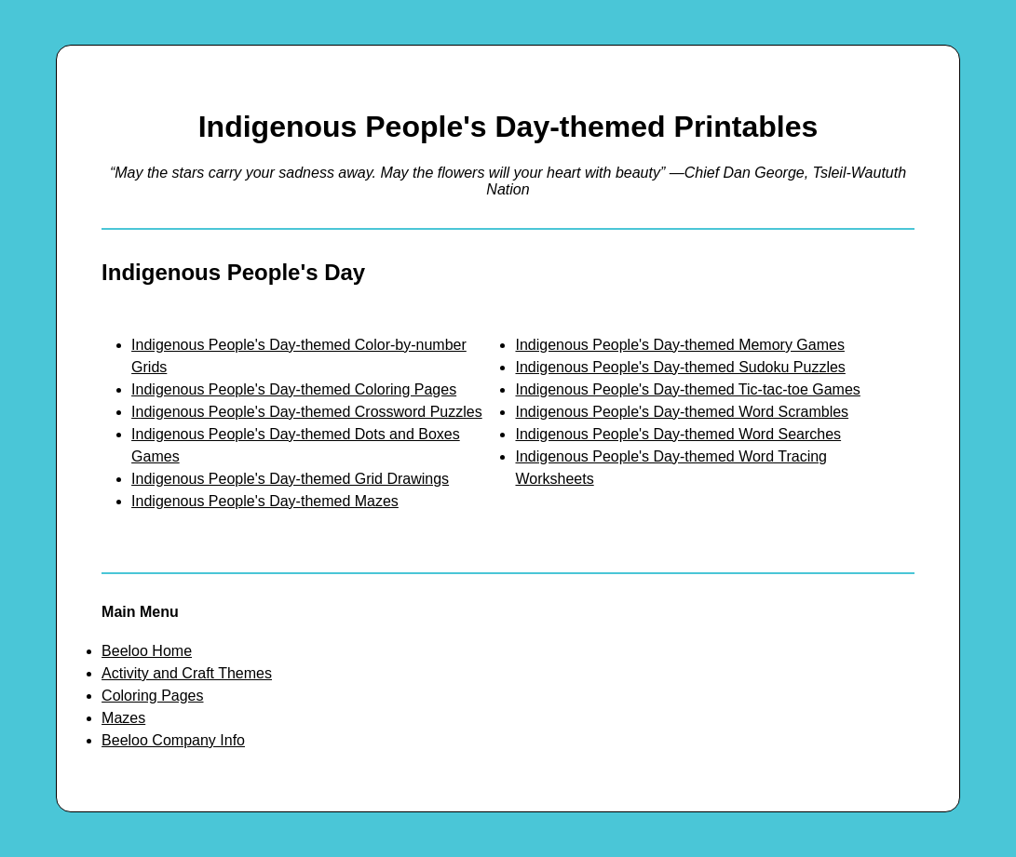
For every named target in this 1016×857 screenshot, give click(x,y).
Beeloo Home (147, 651)
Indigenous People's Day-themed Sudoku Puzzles (680, 367)
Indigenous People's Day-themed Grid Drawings (290, 479)
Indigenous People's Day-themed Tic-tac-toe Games (687, 389)
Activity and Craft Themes (187, 673)
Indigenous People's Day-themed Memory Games (679, 345)
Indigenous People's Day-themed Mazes (265, 501)
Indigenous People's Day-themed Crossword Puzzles (306, 412)
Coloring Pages (152, 695)
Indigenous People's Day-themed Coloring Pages (293, 389)
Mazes (123, 718)
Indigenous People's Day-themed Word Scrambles (681, 412)
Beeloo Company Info (173, 740)
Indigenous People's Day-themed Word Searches (678, 434)
